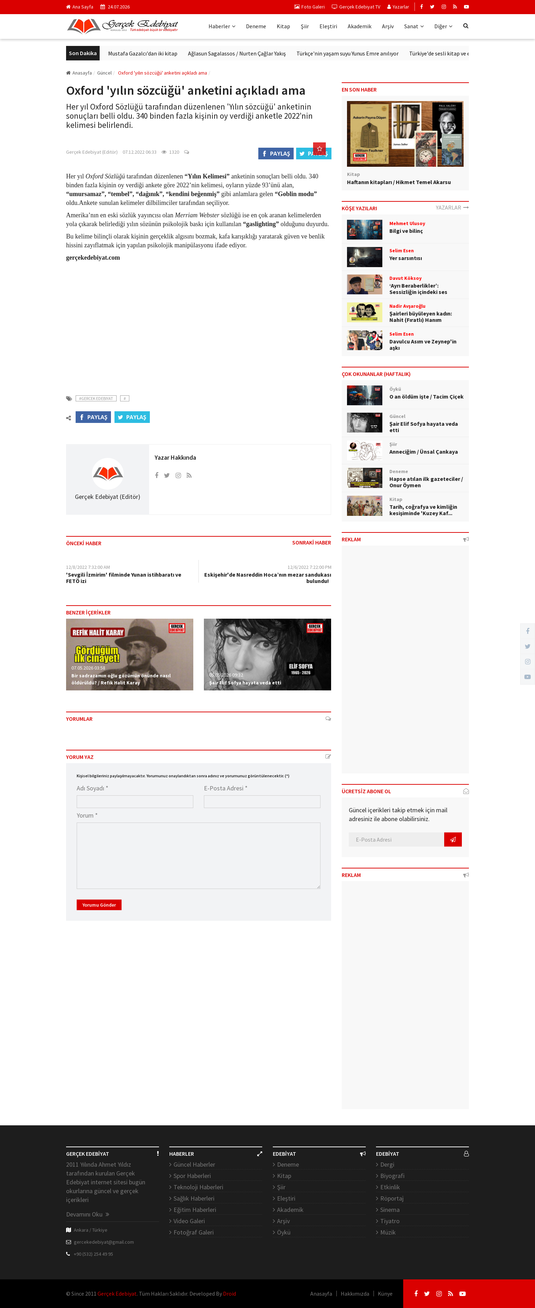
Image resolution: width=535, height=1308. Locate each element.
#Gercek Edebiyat (96, 398)
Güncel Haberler (194, 1164)
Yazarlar (398, 7)
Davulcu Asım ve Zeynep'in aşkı (423, 344)
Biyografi (392, 1176)
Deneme (256, 26)
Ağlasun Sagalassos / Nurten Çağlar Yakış (279, 53)
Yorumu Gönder (99, 905)
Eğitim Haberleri (195, 1210)
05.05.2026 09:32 (226, 675)
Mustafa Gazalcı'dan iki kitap (185, 53)
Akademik (359, 26)
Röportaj (392, 1198)
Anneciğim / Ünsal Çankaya (423, 451)
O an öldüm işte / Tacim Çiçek (426, 396)
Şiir (305, 26)
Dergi (387, 1164)
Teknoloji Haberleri (198, 1187)
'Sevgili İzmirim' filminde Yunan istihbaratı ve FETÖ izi (123, 577)
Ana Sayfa (79, 7)
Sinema (390, 1210)
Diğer (443, 26)
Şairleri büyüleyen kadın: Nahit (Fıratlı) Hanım (420, 316)
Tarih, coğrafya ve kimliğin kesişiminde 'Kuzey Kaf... (423, 510)
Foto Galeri (309, 7)
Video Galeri (189, 1221)
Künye (385, 1293)
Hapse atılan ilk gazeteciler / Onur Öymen (426, 482)
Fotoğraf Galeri (194, 1232)
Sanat (414, 26)
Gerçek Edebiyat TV (356, 7)
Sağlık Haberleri (194, 1198)
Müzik (388, 1232)
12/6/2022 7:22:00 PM (309, 567)
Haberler (221, 26)
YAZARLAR (452, 207)
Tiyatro (390, 1221)
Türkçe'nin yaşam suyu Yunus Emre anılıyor (390, 53)
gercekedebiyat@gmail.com (104, 1242)
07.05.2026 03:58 (88, 668)
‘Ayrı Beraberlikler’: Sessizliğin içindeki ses (418, 288)
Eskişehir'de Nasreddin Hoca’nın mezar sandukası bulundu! (267, 577)
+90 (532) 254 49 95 (93, 1254)
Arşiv (388, 26)
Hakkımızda (355, 1293)
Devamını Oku (87, 1214)
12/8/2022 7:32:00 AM (88, 567)
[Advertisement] (198, 324)
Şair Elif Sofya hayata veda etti (245, 682)
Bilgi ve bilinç (406, 230)
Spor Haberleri (192, 1176)
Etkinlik (390, 1187)
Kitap (283, 26)
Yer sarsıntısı (405, 257)
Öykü (283, 1232)
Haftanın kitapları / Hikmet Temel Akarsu (399, 181)
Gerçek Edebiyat (117, 1293)
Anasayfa (79, 73)
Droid (229, 1293)
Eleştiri (328, 26)
